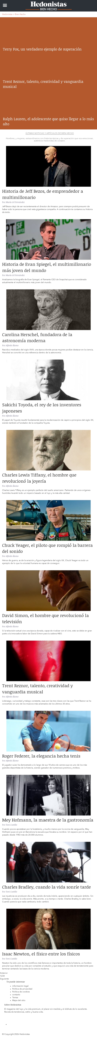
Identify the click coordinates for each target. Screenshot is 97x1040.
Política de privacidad (22, 989)
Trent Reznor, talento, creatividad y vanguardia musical (37, 689)
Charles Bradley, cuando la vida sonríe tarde (46, 887)
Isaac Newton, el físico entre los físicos (41, 954)
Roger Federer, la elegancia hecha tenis (41, 756)
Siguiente (4, 979)
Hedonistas (49, 3)
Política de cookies (21, 992)
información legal (20, 986)
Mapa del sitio (18, 1000)
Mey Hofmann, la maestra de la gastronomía (47, 820)
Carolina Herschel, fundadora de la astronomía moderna (37, 338)
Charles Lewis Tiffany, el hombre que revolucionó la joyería (39, 478)
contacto (16, 995)
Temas (15, 998)
